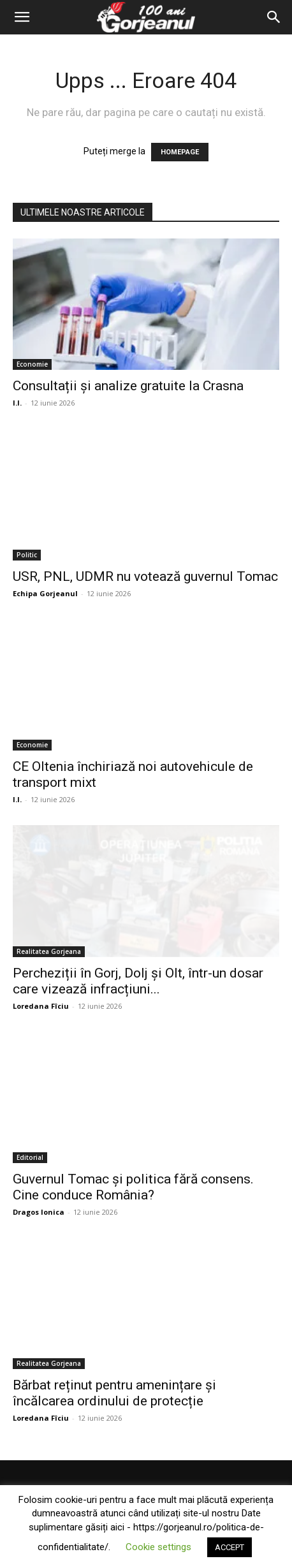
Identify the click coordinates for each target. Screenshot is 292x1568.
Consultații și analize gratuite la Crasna (128, 385)
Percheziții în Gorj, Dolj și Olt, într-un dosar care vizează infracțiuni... (138, 981)
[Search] (274, 17)
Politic (27, 554)
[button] (21, 17)
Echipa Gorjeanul (45, 593)
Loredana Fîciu (41, 1006)
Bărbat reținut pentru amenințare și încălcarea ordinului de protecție (114, 1393)
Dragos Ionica (38, 1212)
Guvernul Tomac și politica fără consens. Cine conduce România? (133, 1187)
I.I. (17, 402)
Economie (32, 364)
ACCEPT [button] (229, 1547)
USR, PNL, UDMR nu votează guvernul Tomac (145, 576)
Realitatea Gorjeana (49, 951)
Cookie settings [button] (158, 1547)
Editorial (30, 1157)
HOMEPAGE (180, 152)
